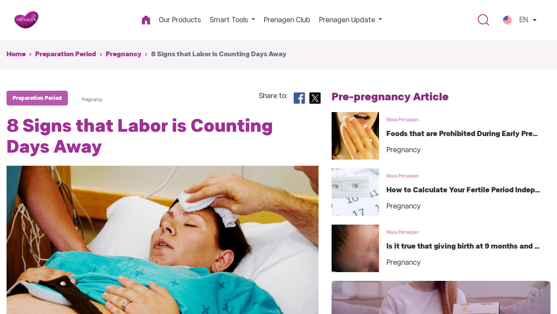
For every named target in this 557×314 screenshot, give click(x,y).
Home (16, 54)
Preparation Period (65, 54)
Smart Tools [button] (230, 20)
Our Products (180, 20)
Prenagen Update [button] (348, 20)
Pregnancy (123, 54)
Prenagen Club (287, 20)
